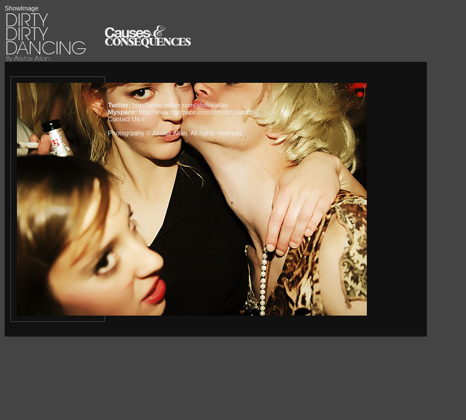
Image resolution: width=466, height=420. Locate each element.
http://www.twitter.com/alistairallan (180, 105)
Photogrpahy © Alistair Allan (147, 133)
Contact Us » (126, 119)
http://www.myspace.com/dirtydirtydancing (198, 112)
